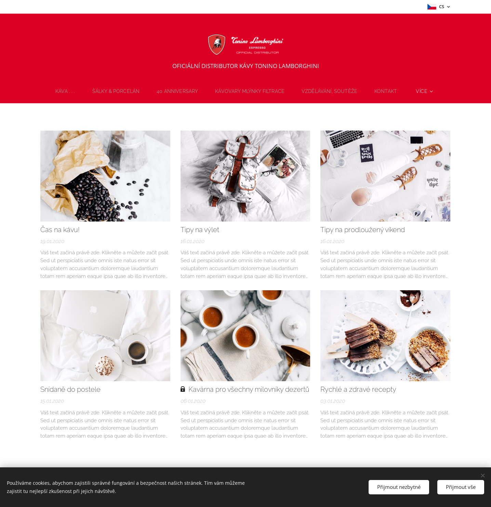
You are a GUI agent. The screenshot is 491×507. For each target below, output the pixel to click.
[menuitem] (62, 91)
